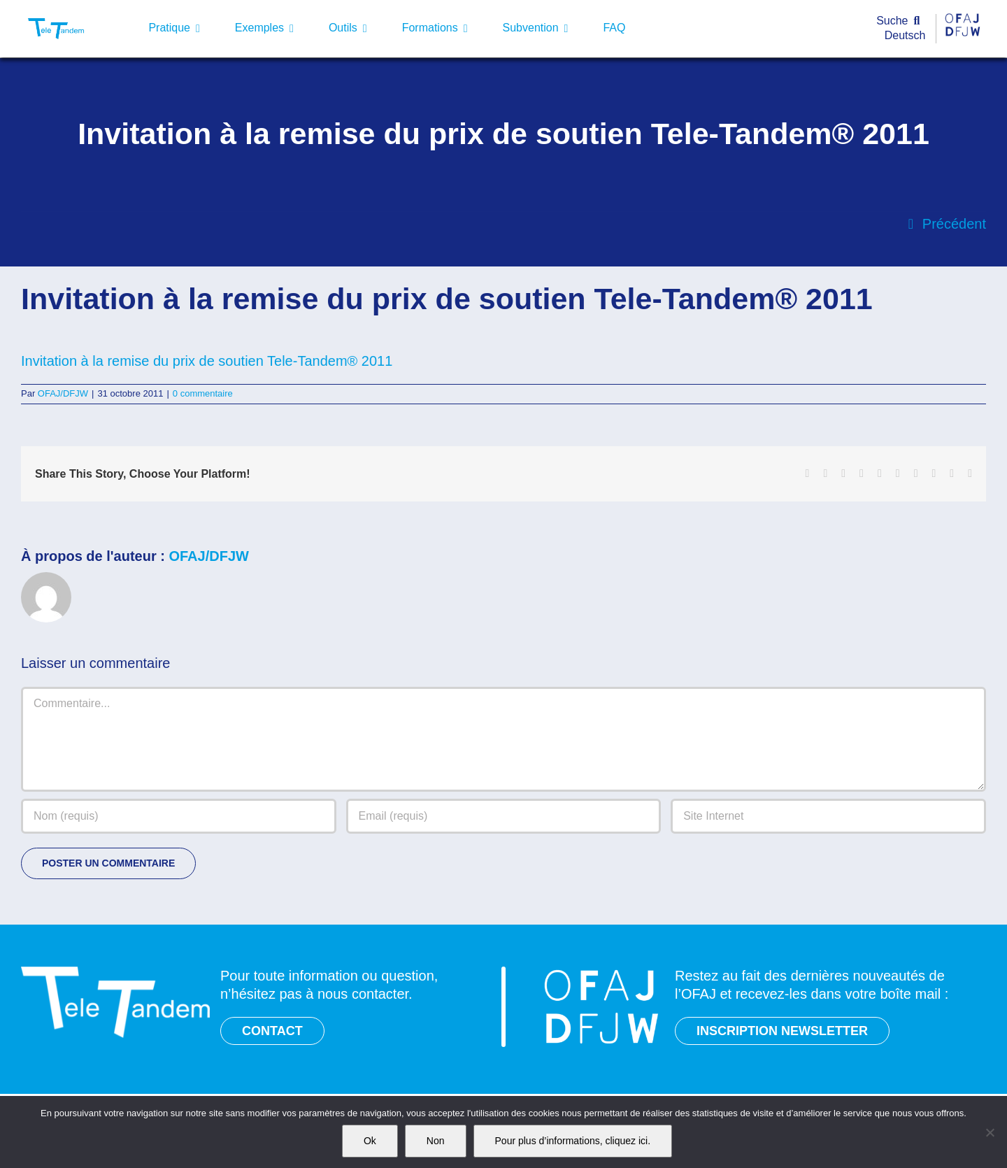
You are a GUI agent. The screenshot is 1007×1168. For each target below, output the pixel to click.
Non (436, 1140)
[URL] (828, 816)
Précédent (954, 224)
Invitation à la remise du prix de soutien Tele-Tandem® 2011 (206, 361)
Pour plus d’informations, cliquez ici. (573, 1140)
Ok (370, 1140)
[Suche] (901, 21)
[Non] (990, 1132)
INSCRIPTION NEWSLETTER (782, 1031)
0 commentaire (203, 393)
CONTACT (272, 1031)
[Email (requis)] (504, 816)
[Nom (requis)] (178, 816)
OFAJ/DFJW (63, 393)
